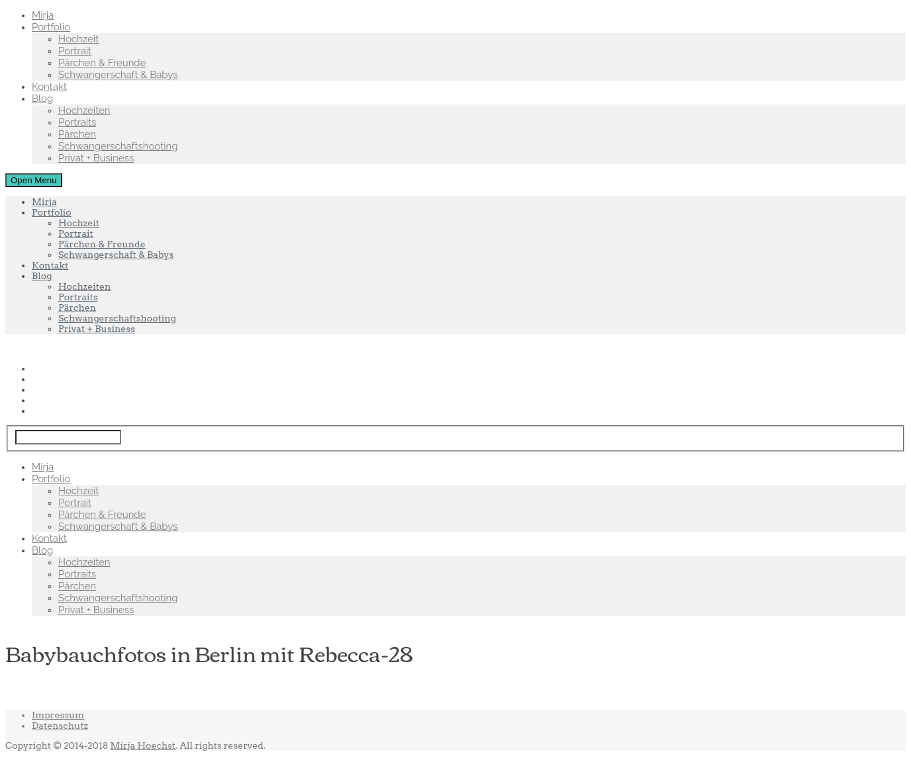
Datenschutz (60, 725)
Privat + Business (96, 158)
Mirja (43, 15)
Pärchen (77, 134)
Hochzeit (78, 39)
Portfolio (51, 27)
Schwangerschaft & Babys (117, 75)
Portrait (74, 51)
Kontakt (49, 87)
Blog (42, 99)
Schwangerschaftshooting (118, 146)
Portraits (77, 122)
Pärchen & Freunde (102, 63)
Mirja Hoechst (143, 745)
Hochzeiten (84, 110)
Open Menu (34, 180)
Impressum (58, 715)
